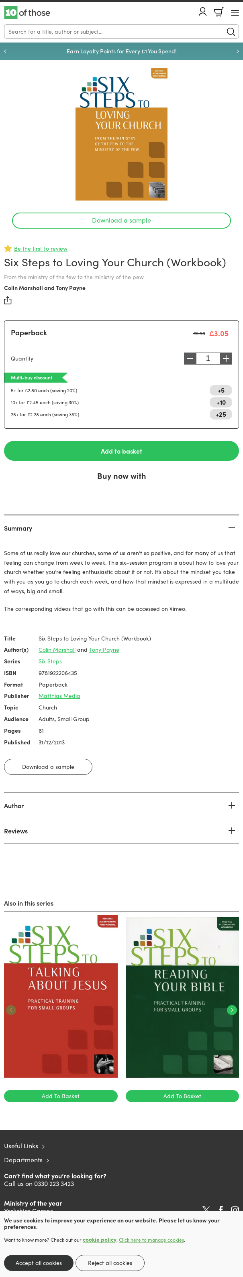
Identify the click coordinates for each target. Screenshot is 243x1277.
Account (203, 11)
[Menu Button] (235, 13)
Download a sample (121, 220)
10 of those (27, 13)
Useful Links (21, 1145)
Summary (18, 527)
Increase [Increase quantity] (226, 359)
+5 (221, 389)
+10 (221, 401)
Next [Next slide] (238, 51)
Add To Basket (61, 1096)
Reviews (16, 830)
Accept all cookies (39, 1263)
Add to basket (121, 450)
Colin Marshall (23, 288)
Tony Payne (71, 288)
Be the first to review (40, 248)
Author (14, 805)
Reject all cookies (110, 1263)
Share (8, 300)
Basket (219, 12)
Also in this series (28, 902)
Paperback (29, 332)
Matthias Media (59, 695)
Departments (23, 1159)
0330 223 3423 (54, 1183)
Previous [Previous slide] (5, 51)
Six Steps (50, 661)
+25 (221, 413)
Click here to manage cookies (151, 1240)
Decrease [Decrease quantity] (190, 359)
